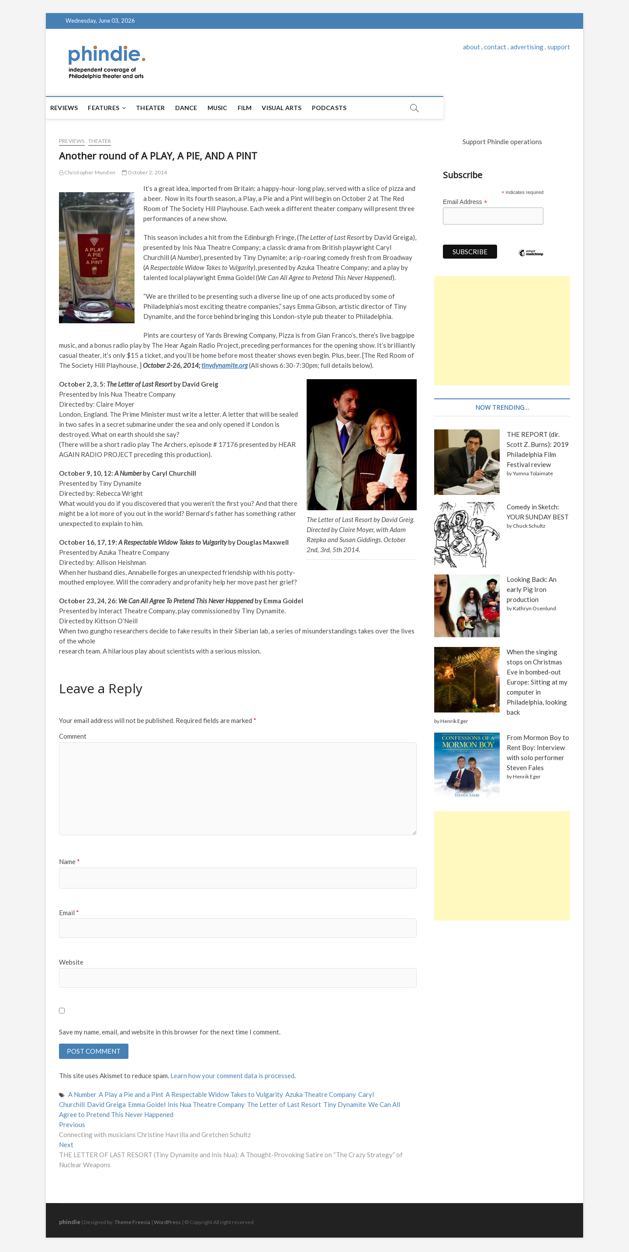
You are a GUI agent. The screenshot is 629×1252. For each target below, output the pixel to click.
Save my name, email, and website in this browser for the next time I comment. (169, 1032)
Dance (199, 107)
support (558, 47)
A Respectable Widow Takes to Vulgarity (224, 1095)
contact (495, 47)
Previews (72, 141)
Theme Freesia (132, 1223)
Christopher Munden (87, 172)
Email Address (465, 202)
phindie (69, 1222)
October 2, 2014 (144, 172)
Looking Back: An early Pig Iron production (531, 589)
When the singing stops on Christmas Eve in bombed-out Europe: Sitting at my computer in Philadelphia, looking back (537, 682)
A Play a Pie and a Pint (131, 1095)
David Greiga (106, 1105)
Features (116, 107)
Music (231, 107)
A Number (82, 1095)
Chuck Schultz (529, 525)
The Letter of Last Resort (284, 1105)
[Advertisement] (502, 330)
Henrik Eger (454, 721)
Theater (163, 107)
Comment (72, 736)
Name (69, 861)
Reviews (77, 107)
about (471, 47)
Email (69, 913)
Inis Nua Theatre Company (206, 1105)
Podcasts (342, 107)
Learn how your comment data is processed (232, 1077)
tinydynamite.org (224, 365)
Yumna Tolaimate (533, 473)
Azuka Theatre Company (320, 1095)
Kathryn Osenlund (534, 608)
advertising (526, 47)
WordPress (167, 1223)
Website (71, 962)
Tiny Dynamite (344, 1105)
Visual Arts (294, 107)
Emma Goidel (147, 1105)
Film (258, 107)
